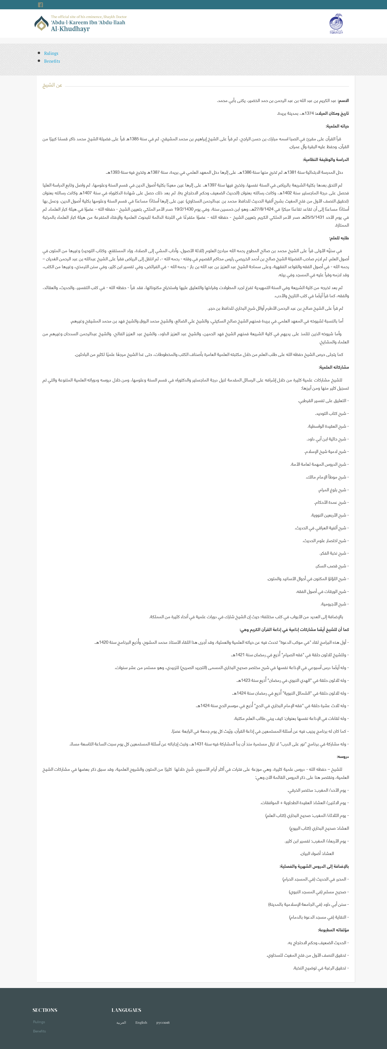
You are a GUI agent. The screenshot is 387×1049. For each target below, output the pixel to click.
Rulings (51, 53)
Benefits (52, 61)
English (141, 1022)
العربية (121, 1022)
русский (163, 1022)
